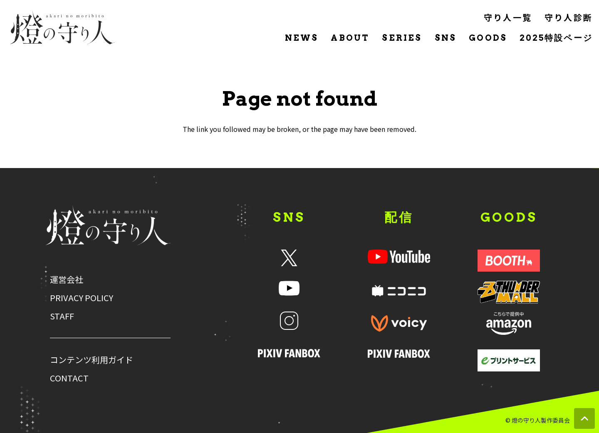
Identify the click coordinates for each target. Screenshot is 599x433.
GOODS (488, 38)
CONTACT (69, 378)
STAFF (62, 316)
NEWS (302, 38)
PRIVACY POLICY (81, 298)
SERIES (402, 38)
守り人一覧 (508, 17)
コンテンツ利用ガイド (91, 360)
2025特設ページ (556, 38)
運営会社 (66, 280)
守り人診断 (569, 17)
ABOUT (350, 38)
